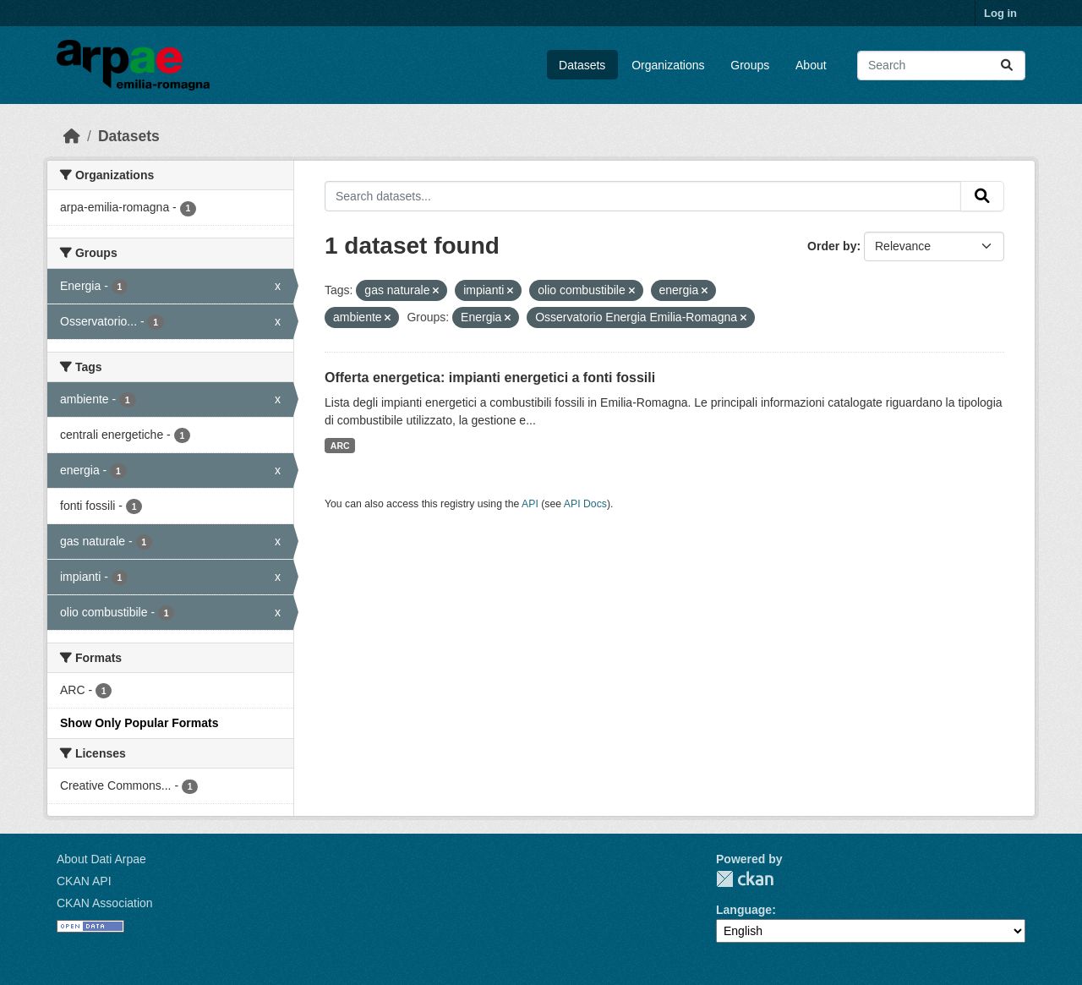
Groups (749, 65)
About (811, 65)
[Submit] (1007, 65)
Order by (831, 246)
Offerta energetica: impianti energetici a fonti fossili (490, 377)
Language (744, 910)
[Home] (71, 136)
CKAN (744, 879)
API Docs (585, 504)
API (530, 504)
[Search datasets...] (941, 65)
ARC (340, 446)
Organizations (667, 65)
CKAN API (84, 881)
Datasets (582, 65)
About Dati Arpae (101, 859)
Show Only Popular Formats (139, 723)
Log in (1000, 13)
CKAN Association (105, 903)
